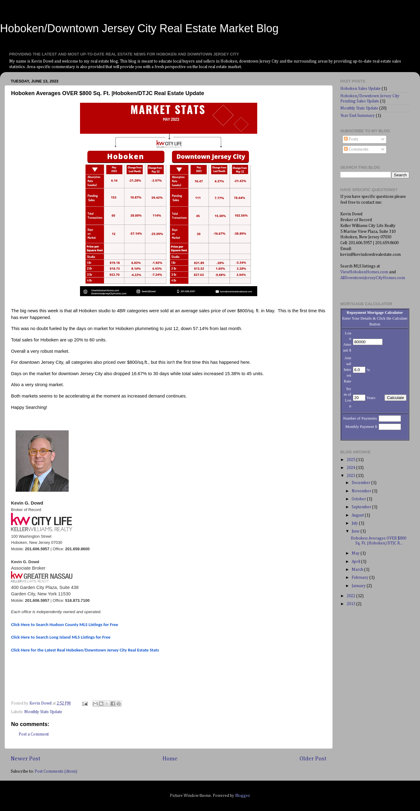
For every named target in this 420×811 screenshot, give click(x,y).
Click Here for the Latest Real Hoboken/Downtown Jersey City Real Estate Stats (85, 650)
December (361, 483)
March (358, 569)
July (355, 523)
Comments (356, 149)
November (362, 491)
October (359, 499)
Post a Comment (34, 734)
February (360, 577)
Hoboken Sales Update (360, 88)
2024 (351, 468)
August (358, 515)
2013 (351, 604)
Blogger (242, 796)
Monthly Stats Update (43, 712)
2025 (351, 460)
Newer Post (25, 759)
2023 (351, 476)
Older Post (313, 759)
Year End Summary (357, 115)
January (359, 586)
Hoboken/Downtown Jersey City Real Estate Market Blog (139, 28)
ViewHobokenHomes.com (364, 272)
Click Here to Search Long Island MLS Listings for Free (60, 637)
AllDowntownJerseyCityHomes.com (372, 278)
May (356, 553)
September (362, 507)
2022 (351, 596)
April (356, 561)
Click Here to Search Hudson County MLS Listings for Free (64, 624)
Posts (351, 139)
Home (170, 759)
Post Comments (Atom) (56, 771)
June (356, 531)
